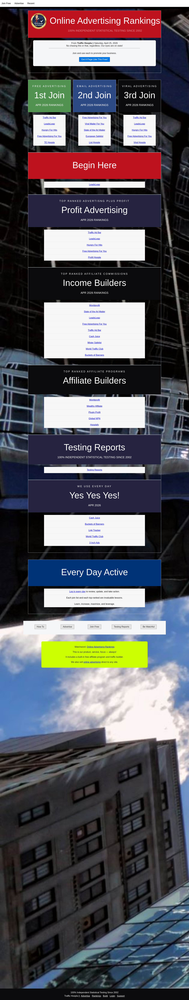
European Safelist (94, 136)
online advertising (92, 662)
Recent (30, 3)
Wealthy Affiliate (94, 406)
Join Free (6, 3)
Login (112, 996)
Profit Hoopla (94, 257)
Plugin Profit (94, 412)
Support (121, 996)
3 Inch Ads (94, 543)
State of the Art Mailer (94, 130)
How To (40, 627)
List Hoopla (94, 142)
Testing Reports (94, 470)
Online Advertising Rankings (94, 27)
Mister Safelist (94, 342)
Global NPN (94, 418)
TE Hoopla (49, 142)
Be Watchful (149, 627)
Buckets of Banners (94, 355)
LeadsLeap (49, 124)
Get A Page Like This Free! (94, 59)
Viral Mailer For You (94, 124)
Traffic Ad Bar (49, 117)
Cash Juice (94, 336)
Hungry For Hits (49, 130)
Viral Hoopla (140, 142)
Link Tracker (94, 530)
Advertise (19, 3)
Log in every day (77, 591)
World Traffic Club (94, 349)
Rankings (96, 996)
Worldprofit (94, 305)
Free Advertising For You (49, 136)
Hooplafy (94, 425)
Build (105, 996)
